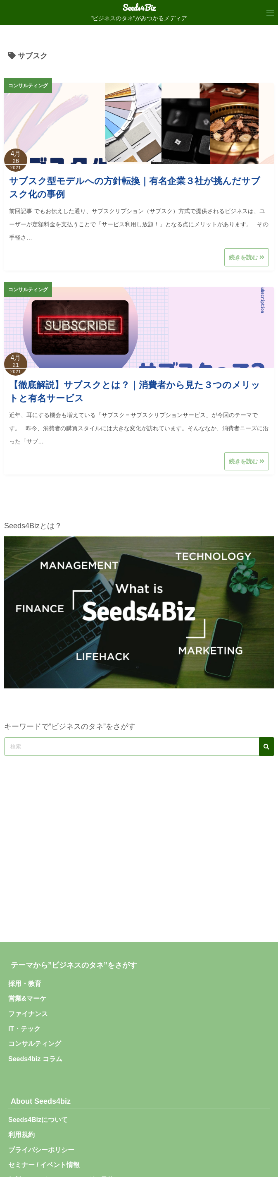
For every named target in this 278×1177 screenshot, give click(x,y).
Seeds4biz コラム (35, 1058)
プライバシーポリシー (41, 1149)
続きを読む (246, 257)
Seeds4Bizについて (41, 1119)
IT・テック (24, 1028)
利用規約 (21, 1134)
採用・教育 (24, 983)
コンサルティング (28, 86)
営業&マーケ (27, 998)
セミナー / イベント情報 (44, 1164)
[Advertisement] (139, 843)
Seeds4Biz (139, 7)
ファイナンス (28, 1013)
